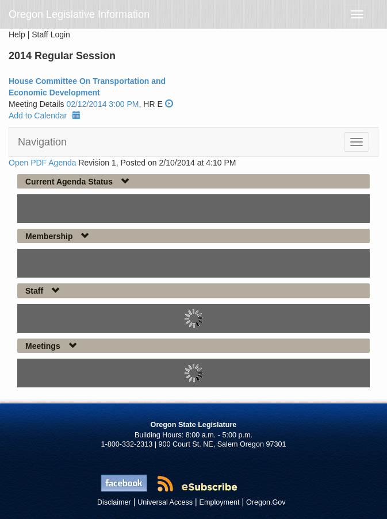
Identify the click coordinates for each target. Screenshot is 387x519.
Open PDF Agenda (42, 162)
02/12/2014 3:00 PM (102, 104)
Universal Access (165, 502)
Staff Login (51, 34)
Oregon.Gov (266, 502)
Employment (220, 502)
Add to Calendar (45, 115)
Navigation (42, 142)
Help (17, 34)
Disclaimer (114, 502)
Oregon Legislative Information (79, 14)
